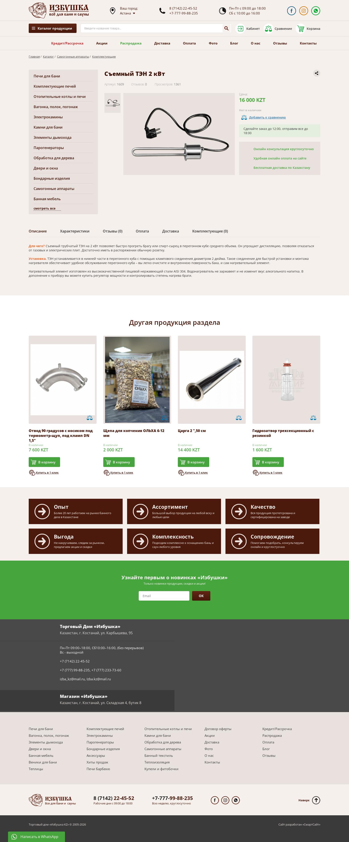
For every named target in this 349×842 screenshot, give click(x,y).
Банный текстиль (158, 755)
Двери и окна (46, 168)
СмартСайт (311, 824)
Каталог (48, 57)
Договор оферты (218, 729)
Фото (213, 43)
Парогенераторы (49, 147)
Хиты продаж (97, 762)
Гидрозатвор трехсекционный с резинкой (283, 433)
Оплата (189, 43)
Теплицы (36, 769)
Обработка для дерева (54, 157)
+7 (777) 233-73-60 (106, 670)
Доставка (162, 43)
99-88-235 (172, 798)
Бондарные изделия (52, 178)
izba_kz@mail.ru (72, 679)
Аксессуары (96, 755)
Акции (102, 43)
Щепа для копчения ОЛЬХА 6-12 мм (133, 433)
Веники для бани (43, 762)
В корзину (46, 462)
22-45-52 (113, 798)
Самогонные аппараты (73, 57)
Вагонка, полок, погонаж (56, 106)
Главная (34, 57)
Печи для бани (47, 76)
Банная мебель (47, 198)
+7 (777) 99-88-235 (75, 670)
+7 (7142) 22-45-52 (75, 661)
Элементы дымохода (52, 137)
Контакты (308, 43)
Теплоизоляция (157, 762)
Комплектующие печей (55, 86)
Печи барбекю (98, 769)
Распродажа (131, 43)
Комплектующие (104, 57)
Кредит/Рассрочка (67, 43)
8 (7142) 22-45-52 (183, 8)
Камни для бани (48, 127)
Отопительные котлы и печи (60, 96)
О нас (255, 43)
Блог (234, 43)
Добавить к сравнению (267, 117)
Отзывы (280, 43)
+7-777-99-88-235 (183, 13)
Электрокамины (48, 117)
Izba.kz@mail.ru (99, 679)
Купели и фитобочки (161, 769)
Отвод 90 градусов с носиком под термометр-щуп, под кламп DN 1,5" (61, 435)
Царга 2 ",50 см (192, 430)
